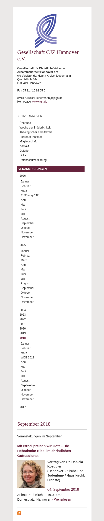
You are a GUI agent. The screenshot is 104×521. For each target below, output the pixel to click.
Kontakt (24, 146)
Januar (25, 181)
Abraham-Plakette (31, 136)
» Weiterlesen (61, 499)
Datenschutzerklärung (33, 160)
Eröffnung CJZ (30, 195)
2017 (23, 407)
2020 (23, 328)
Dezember (27, 237)
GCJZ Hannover (30, 116)
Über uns (25, 123)
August (25, 218)
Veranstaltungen (33, 169)
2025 (23, 245)
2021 (23, 324)
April (23, 200)
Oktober (26, 227)
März (24, 190)
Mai (23, 204)
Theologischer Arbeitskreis (36, 132)
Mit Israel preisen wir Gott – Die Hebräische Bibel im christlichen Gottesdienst (44, 451)
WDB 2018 (27, 357)
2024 (23, 310)
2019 (23, 333)
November (27, 232)
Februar (26, 186)
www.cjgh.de (39, 101)
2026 (23, 175)
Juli (23, 214)
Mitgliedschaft (28, 141)
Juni (23, 209)
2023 (23, 314)
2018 (23, 337)
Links (23, 155)
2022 (23, 319)
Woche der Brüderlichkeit (35, 127)
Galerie (24, 150)
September (28, 223)
